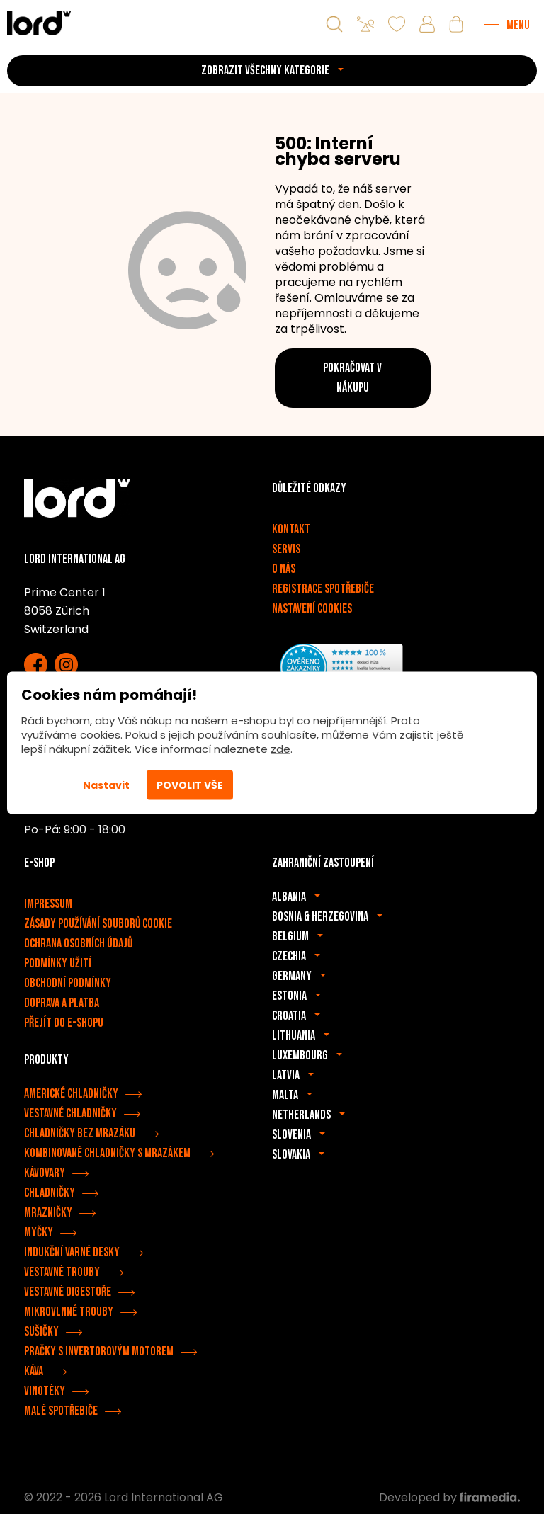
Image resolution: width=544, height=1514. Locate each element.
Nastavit (106, 785)
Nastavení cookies (312, 608)
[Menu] (507, 24)
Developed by (449, 1497)
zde (280, 748)
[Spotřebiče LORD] (39, 23)
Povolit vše (190, 785)
